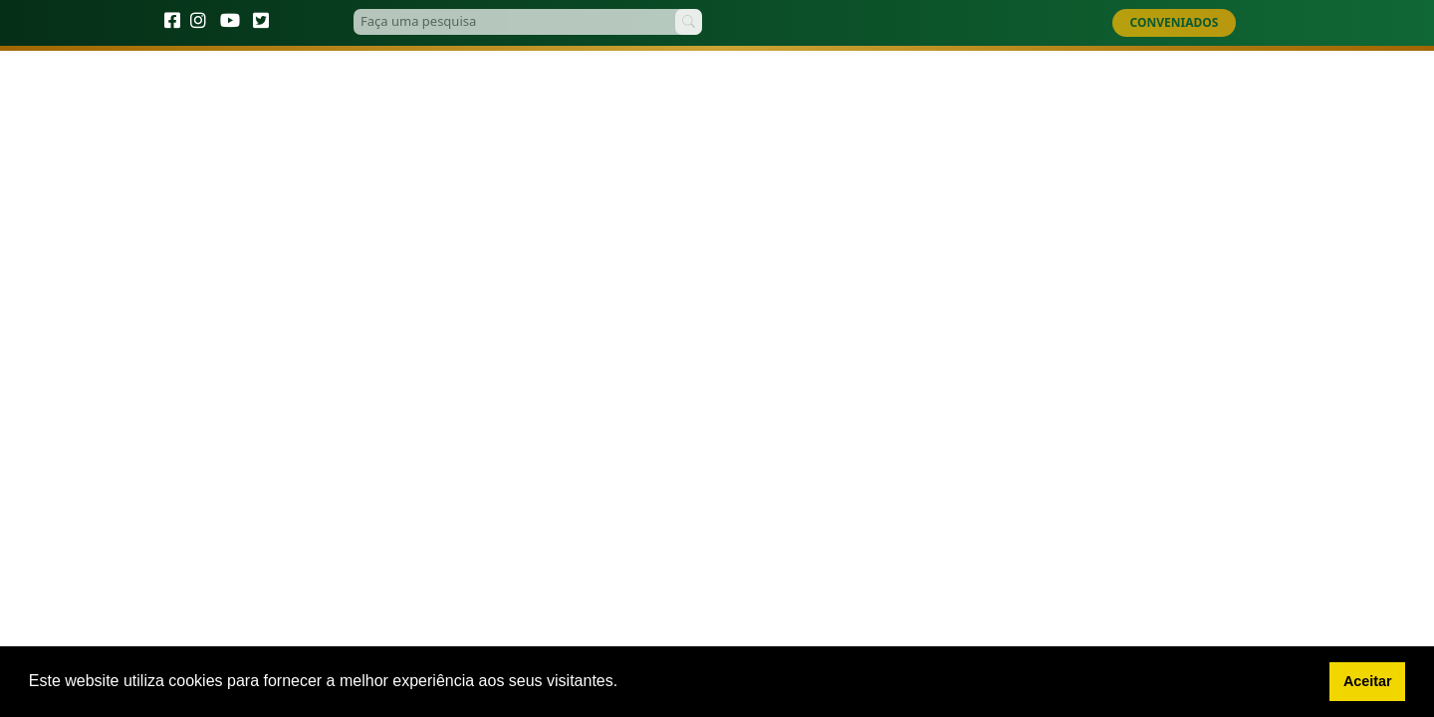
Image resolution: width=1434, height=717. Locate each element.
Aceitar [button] (1367, 681)
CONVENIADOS (1174, 22)
